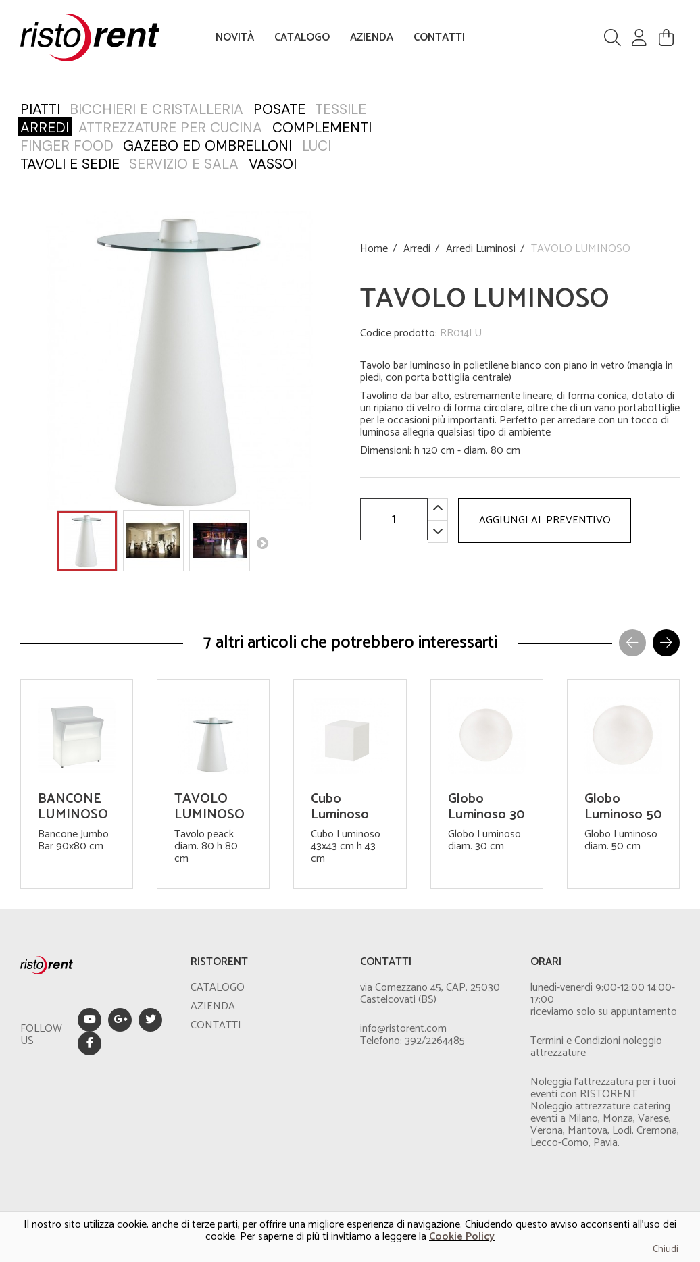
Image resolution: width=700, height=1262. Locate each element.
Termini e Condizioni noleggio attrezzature (596, 1047)
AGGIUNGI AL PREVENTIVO (545, 520)
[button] (666, 642)
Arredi (416, 249)
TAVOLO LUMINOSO (209, 807)
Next (262, 543)
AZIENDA (371, 37)
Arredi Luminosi (481, 249)
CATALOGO (302, 37)
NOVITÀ (235, 37)
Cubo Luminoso (340, 807)
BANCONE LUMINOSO (73, 807)
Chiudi (665, 1249)
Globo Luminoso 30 (486, 807)
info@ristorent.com (403, 1029)
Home (374, 249)
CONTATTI (439, 37)
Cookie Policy (462, 1237)
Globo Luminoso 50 (623, 807)
